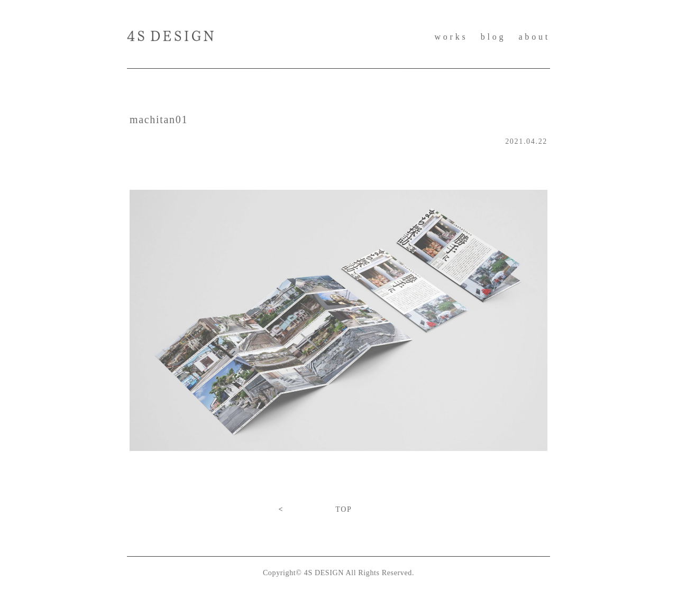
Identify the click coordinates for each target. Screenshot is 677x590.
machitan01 (159, 119)
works (451, 36)
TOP (343, 509)
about (534, 36)
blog (493, 36)
